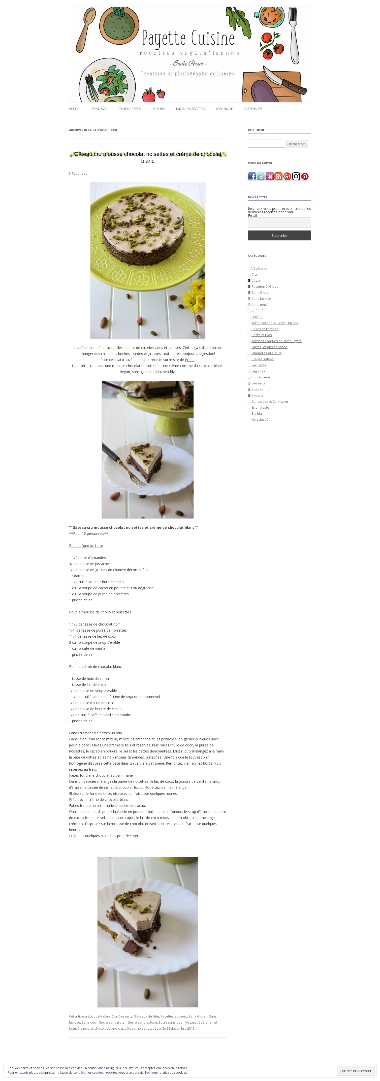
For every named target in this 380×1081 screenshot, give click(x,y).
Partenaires (253, 109)
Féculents (258, 365)
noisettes (144, 1028)
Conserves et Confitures (270, 401)
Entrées (257, 316)
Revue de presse (129, 109)
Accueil (75, 109)
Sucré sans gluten (112, 1022)
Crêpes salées (262, 359)
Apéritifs (257, 310)
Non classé (259, 419)
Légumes (258, 371)
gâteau (129, 1028)
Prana (190, 359)
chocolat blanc (106, 1028)
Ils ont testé (260, 407)
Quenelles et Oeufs (266, 353)
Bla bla (256, 413)
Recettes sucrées (174, 1016)
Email (252, 215)
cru (120, 1028)
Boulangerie (260, 377)
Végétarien (205, 1022)
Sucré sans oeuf (171, 1022)
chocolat (86, 1028)
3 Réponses (78, 173)
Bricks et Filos (261, 335)
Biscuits (257, 389)
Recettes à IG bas (264, 286)
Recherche (224, 109)
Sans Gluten (197, 1016)
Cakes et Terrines (264, 328)
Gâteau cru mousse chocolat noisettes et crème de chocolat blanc (147, 157)
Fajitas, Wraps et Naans (269, 347)
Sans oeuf (90, 1022)
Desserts (125, 1016)
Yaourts (257, 395)
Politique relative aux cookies (166, 1072)
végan (157, 1028)
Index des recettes (190, 109)
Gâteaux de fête (146, 1016)
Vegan (190, 1022)
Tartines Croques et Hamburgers (276, 341)
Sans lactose (261, 298)
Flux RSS (158, 109)
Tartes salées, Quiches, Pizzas (274, 322)
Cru (114, 1016)
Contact (99, 109)
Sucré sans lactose (142, 1022)
